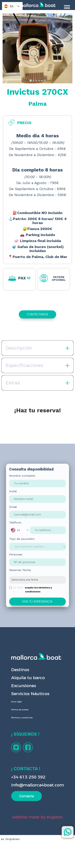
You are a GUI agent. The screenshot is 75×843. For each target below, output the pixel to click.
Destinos (20, 669)
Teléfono (15, 522)
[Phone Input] (48, 530)
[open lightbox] (37, 48)
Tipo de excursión (21, 538)
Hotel (13, 491)
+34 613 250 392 (28, 777)
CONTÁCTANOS (37, 314)
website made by (37, 817)
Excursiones (23, 685)
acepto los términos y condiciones (38, 589)
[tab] (30, 80)
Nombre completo (22, 475)
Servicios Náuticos (30, 693)
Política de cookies (19, 710)
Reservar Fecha (20, 570)
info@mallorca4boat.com (37, 785)
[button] (19, 530)
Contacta (26, 796)
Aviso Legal (16, 702)
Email (13, 506)
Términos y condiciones (22, 718)
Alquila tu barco (28, 677)
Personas (15, 554)
